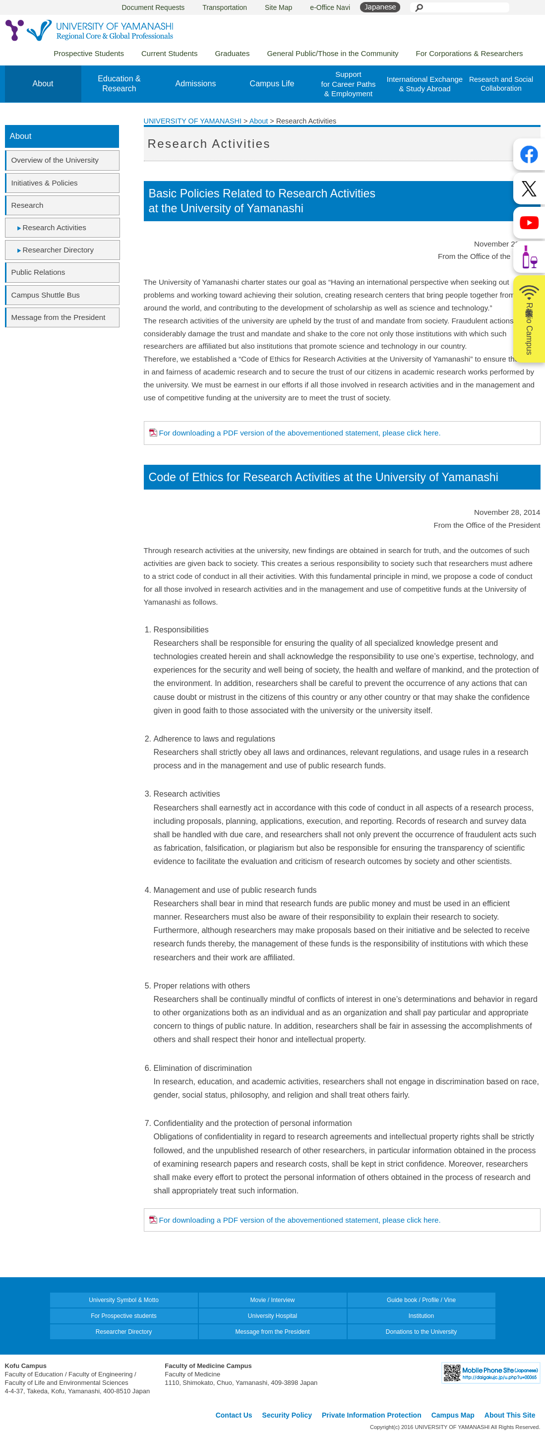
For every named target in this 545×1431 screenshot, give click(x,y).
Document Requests (153, 7)
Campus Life (272, 83)
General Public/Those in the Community (332, 53)
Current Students (169, 53)
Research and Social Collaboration (501, 83)
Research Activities (54, 227)
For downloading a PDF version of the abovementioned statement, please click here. (300, 433)
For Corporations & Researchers (469, 53)
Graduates (232, 53)
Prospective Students (89, 53)
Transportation (224, 7)
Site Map (278, 7)
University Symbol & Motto (124, 1300)
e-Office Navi (330, 7)
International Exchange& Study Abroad (425, 84)
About (43, 83)
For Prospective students (124, 1315)
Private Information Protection (372, 1415)
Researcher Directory (58, 250)
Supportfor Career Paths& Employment (348, 84)
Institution (421, 1315)
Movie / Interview (272, 1300)
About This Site (510, 1415)
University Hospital (272, 1315)
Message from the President (272, 1331)
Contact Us (234, 1415)
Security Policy (287, 1415)
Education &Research (119, 83)
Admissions (196, 83)
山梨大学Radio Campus (529, 319)
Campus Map (453, 1415)
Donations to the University (421, 1331)
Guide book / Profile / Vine (421, 1300)
